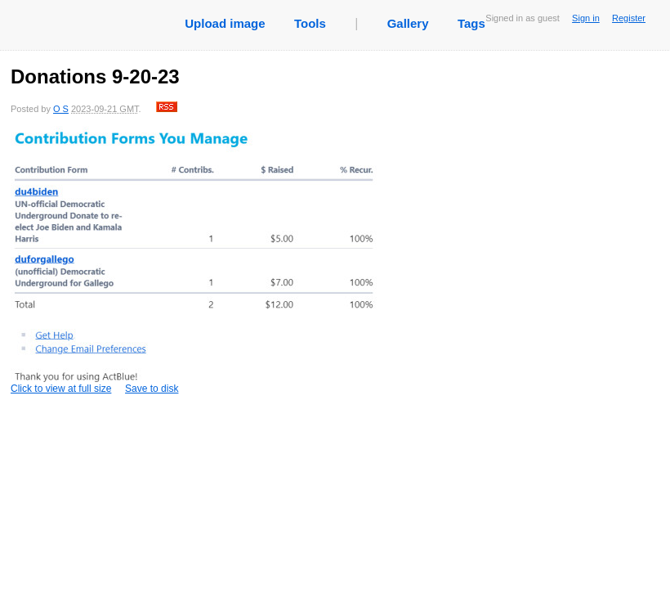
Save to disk (151, 388)
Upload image (225, 23)
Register (628, 18)
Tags (471, 23)
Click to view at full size (194, 260)
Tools (310, 23)
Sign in (586, 18)
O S (61, 109)
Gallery (408, 23)
